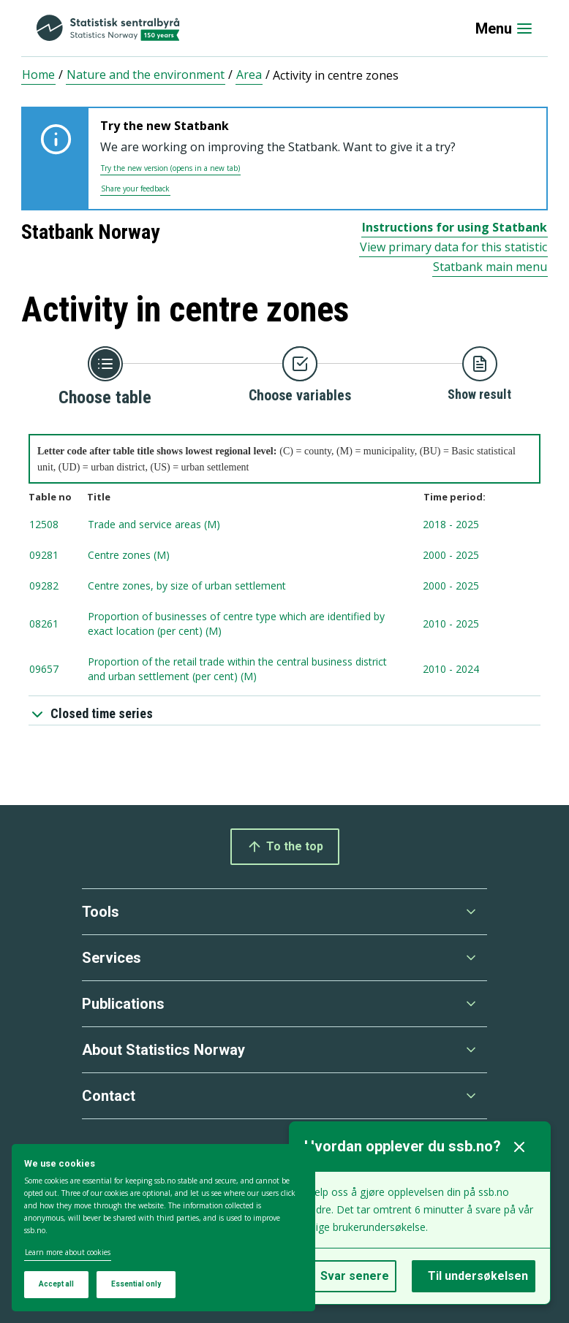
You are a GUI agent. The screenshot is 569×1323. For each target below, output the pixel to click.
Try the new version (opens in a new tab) (170, 168)
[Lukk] (519, 1147)
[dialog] (163, 1228)
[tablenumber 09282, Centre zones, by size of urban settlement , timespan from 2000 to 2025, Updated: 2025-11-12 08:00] (284, 587)
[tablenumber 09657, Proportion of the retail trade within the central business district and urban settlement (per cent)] (284, 670)
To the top (284, 847)
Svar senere (354, 1276)
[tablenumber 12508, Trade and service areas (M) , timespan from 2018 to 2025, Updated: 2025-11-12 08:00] (284, 525)
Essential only (136, 1284)
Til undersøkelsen (478, 1276)
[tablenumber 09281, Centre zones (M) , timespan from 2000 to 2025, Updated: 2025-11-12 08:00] (284, 556)
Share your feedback (135, 188)
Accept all (56, 1284)
